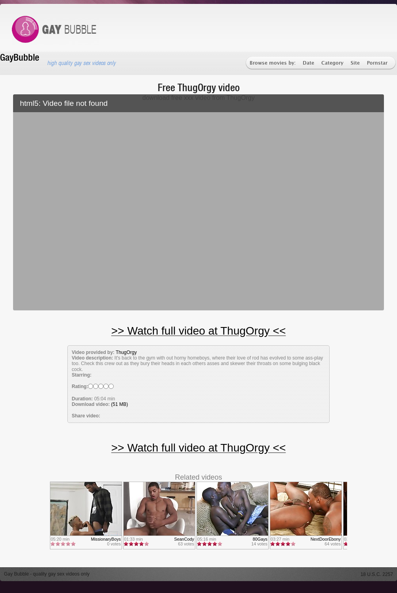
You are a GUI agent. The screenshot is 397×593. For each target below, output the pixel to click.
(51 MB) (119, 404)
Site (355, 63)
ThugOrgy (126, 352)
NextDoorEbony (326, 539)
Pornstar (377, 63)
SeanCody (184, 539)
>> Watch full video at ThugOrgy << (198, 331)
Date (308, 63)
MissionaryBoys (106, 539)
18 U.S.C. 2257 (377, 574)
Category (332, 63)
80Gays (260, 539)
